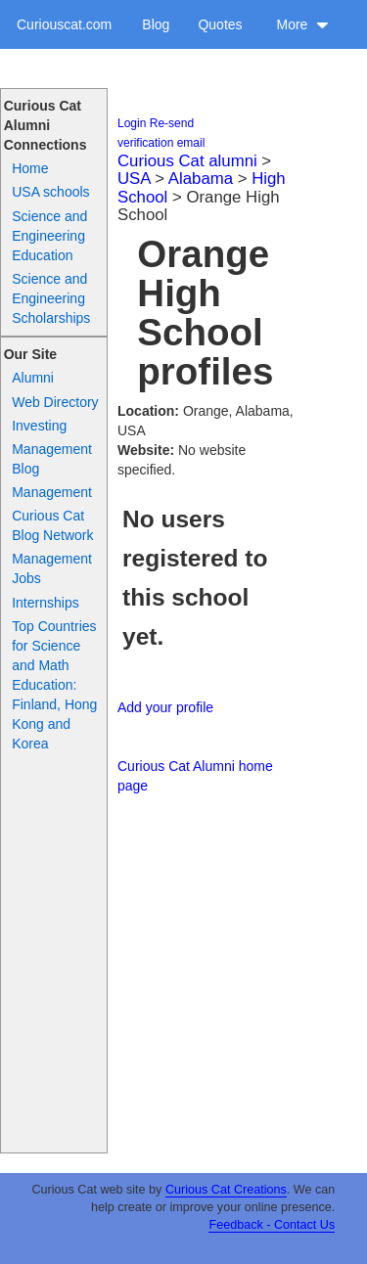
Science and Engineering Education (49, 235)
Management (52, 492)
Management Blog (52, 458)
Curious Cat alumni (187, 161)
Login (131, 123)
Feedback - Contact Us (271, 1225)
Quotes (220, 24)
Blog (155, 24)
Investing (39, 425)
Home (30, 168)
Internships (45, 602)
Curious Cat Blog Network (52, 525)
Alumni (33, 377)
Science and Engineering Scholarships (51, 298)
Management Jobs (52, 568)
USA (134, 178)
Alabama (200, 178)
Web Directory (55, 402)
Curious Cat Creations (226, 1189)
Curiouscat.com (64, 24)
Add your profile (165, 707)
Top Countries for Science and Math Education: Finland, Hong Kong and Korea (54, 684)
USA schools (50, 192)
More (302, 24)
